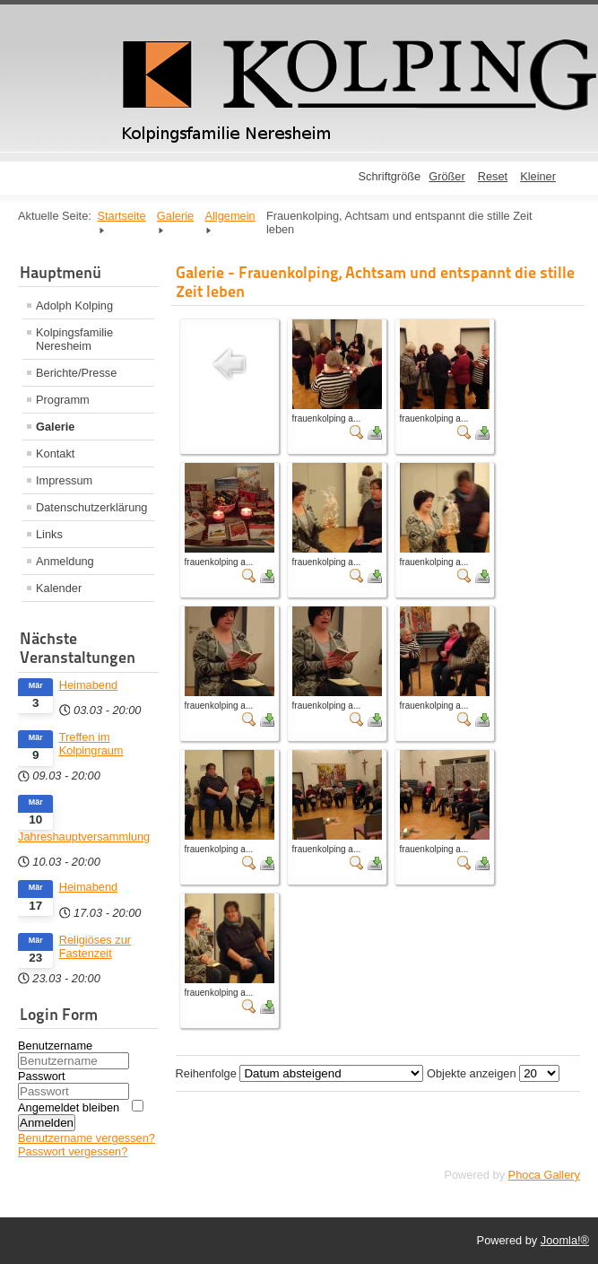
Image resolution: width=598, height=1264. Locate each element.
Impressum (64, 480)
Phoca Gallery (544, 1174)
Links (49, 534)
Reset (492, 176)
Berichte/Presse (76, 372)
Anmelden (47, 1122)
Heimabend (88, 685)
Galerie (55, 426)
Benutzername (55, 1045)
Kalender (59, 588)
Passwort (41, 1076)
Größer (447, 176)
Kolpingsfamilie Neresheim (74, 339)
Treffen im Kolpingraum (91, 743)
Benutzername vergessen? (86, 1138)
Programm (63, 399)
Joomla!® (565, 1240)
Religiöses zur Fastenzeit (95, 946)
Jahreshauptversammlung (84, 836)
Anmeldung (65, 561)
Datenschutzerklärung (91, 507)
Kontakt (55, 453)
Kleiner (538, 176)
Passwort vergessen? (72, 1151)
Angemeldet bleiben (68, 1107)
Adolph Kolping (74, 305)
